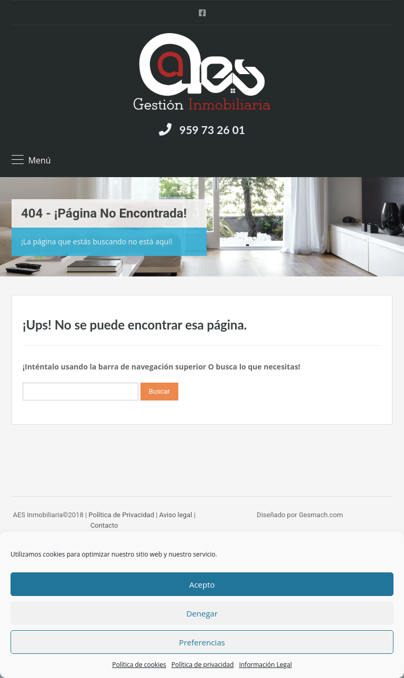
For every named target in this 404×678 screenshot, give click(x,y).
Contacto (104, 525)
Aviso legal (176, 515)
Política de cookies (139, 664)
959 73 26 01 (212, 129)
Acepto (202, 584)
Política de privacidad (202, 664)
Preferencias (202, 642)
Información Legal (265, 664)
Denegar (202, 613)
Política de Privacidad (121, 515)
